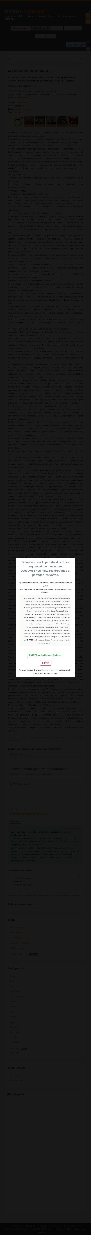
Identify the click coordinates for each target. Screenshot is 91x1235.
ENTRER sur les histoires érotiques (45, 655)
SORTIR (45, 663)
